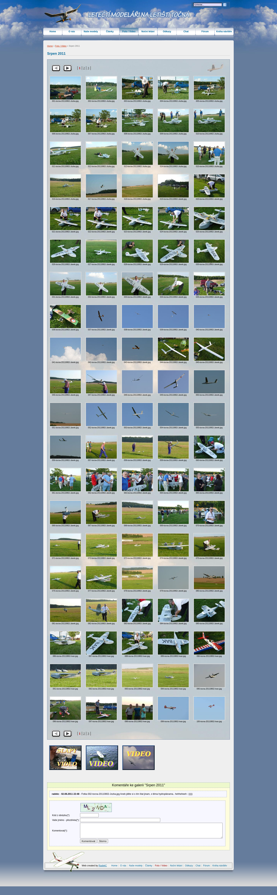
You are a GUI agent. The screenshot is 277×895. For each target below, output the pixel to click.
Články (109, 31)
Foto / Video (61, 46)
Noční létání (147, 31)
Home (50, 46)
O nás (71, 31)
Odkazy (167, 31)
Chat (186, 31)
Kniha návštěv (224, 31)
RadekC (102, 874)
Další (67, 68)
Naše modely (91, 31)
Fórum (205, 31)
